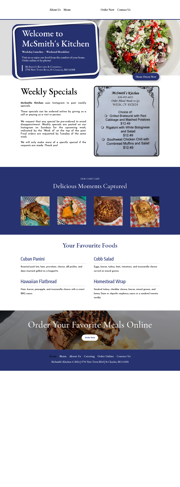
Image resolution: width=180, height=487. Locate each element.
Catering (89, 374)
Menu (67, 10)
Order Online (106, 374)
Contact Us (124, 10)
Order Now (107, 10)
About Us (55, 10)
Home (53, 374)
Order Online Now (146, 94)
